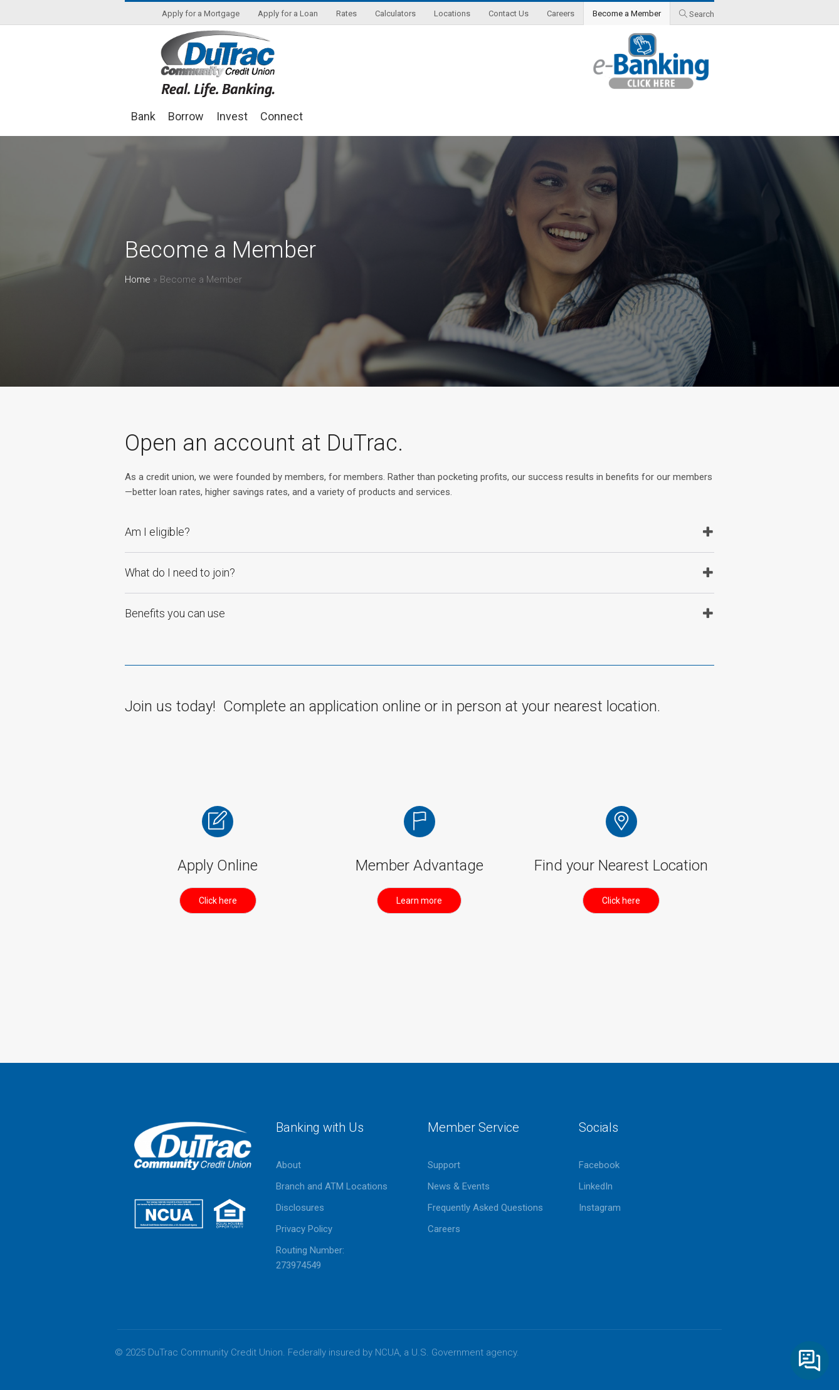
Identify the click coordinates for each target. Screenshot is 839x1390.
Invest (232, 116)
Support (444, 1165)
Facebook (599, 1165)
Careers (444, 1229)
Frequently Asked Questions (485, 1207)
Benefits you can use (175, 613)
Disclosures (300, 1207)
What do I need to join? (180, 572)
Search (701, 14)
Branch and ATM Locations (332, 1186)
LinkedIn (596, 1186)
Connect (281, 116)
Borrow (186, 116)
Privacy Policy (304, 1229)
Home (137, 279)
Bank (143, 116)
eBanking (651, 61)
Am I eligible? (157, 531)
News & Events (459, 1186)
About (288, 1165)
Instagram (600, 1207)
